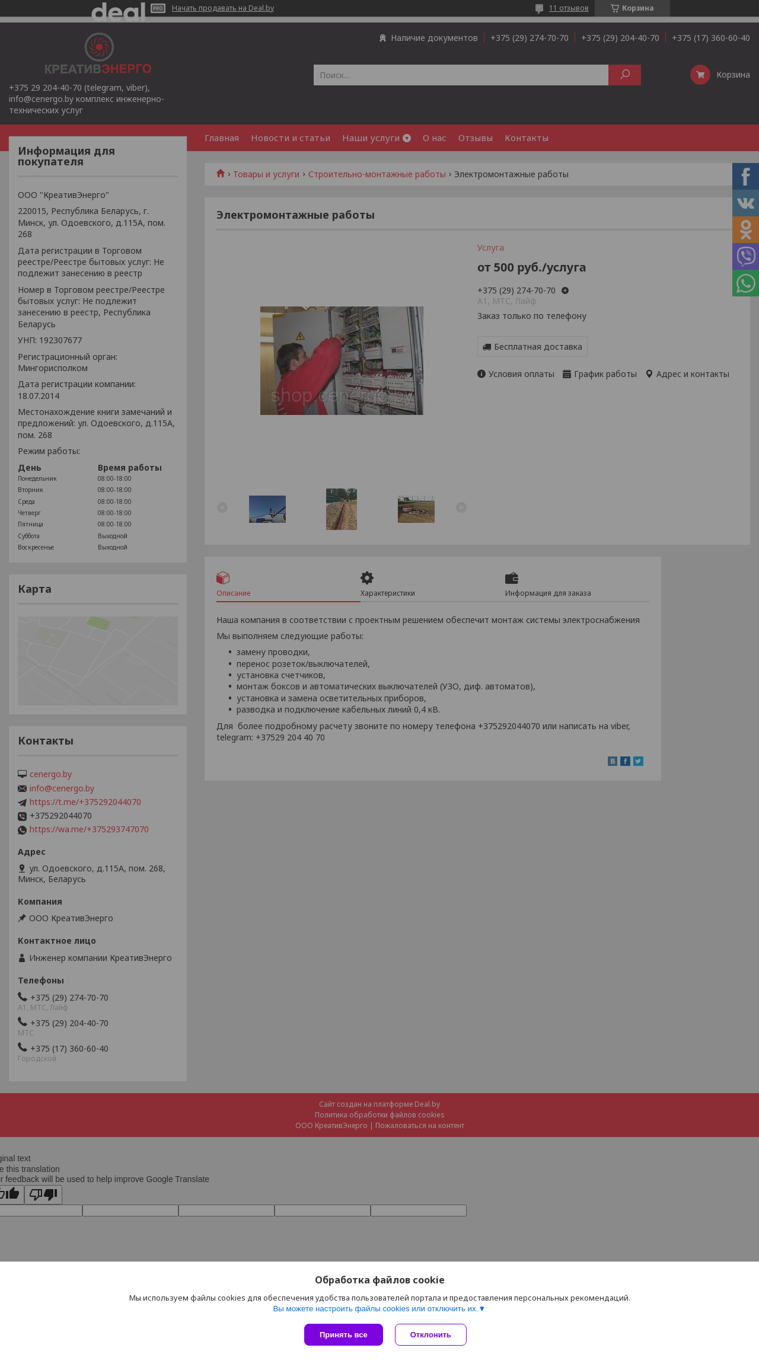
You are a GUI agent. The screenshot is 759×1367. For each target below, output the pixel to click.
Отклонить (430, 1334)
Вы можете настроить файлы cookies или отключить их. (375, 1308)
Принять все (344, 1334)
